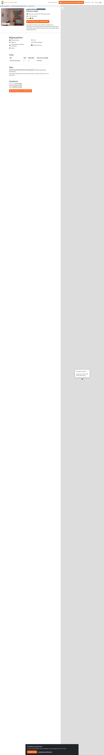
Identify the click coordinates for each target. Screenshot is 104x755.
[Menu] (101, 2)
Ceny (92, 2)
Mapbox (102, 754)
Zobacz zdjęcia (5, 23)
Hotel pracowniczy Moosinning (19, 6)
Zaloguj (97, 2)
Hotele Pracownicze (5, 6)
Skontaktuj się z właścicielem (37, 21)
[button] (82, 379)
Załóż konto (87, 2)
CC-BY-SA (95, 754)
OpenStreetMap (86, 754)
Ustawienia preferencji (45, 752)
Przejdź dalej (32, 752)
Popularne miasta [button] (52, 2)
